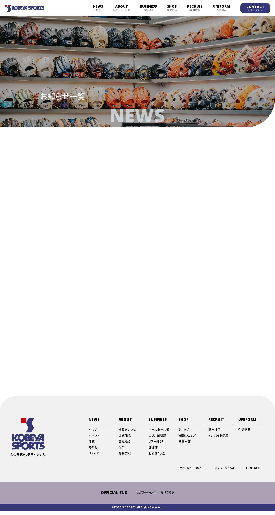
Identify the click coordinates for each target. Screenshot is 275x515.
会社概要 (125, 445)
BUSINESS (148, 8)
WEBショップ (187, 438)
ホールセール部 (159, 432)
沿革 (122, 451)
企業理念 (125, 438)
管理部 (153, 451)
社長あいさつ (128, 432)
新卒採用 (214, 432)
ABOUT (121, 8)
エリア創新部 (157, 438)
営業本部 (184, 445)
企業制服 (244, 432)
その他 (93, 451)
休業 (92, 445)
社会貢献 (125, 457)
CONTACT (255, 8)
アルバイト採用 (218, 438)
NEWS (98, 8)
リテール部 (155, 445)
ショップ (183, 432)
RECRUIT (195, 8)
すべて (93, 432)
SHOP (172, 8)
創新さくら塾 (157, 457)
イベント (94, 438)
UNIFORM (221, 8)
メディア (94, 457)
